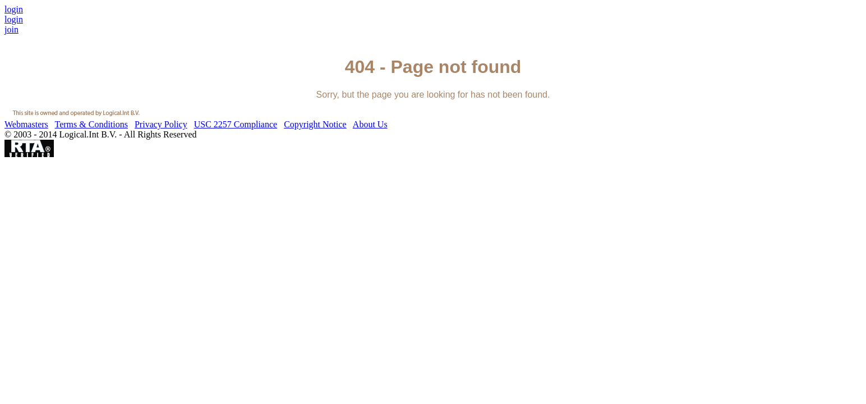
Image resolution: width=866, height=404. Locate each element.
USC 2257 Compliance (235, 124)
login (13, 9)
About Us (370, 124)
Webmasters (26, 124)
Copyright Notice (315, 124)
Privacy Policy (161, 124)
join (11, 29)
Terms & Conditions (91, 124)
